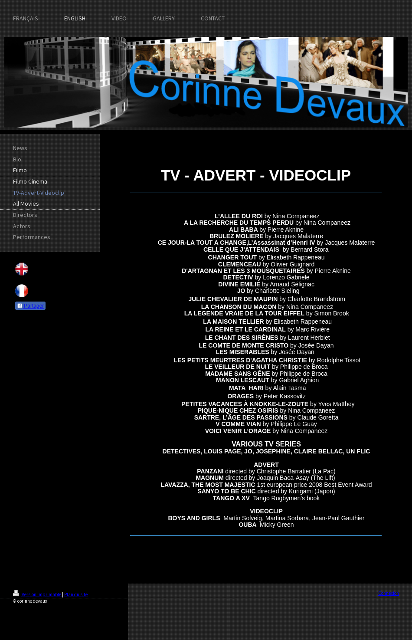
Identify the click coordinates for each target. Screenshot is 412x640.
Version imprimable (37, 594)
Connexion (388, 593)
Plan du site (76, 594)
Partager (30, 306)
